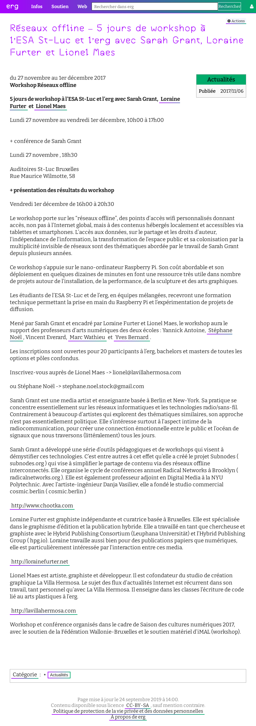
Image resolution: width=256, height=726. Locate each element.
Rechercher (229, 6)
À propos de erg (128, 717)
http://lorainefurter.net (39, 562)
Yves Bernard (132, 337)
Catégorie (25, 674)
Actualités (59, 675)
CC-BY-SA (137, 705)
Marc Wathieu (87, 337)
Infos (36, 6)
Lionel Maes (51, 106)
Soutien (59, 6)
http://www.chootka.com (42, 505)
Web (82, 6)
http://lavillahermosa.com (43, 611)
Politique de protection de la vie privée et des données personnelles (128, 711)
